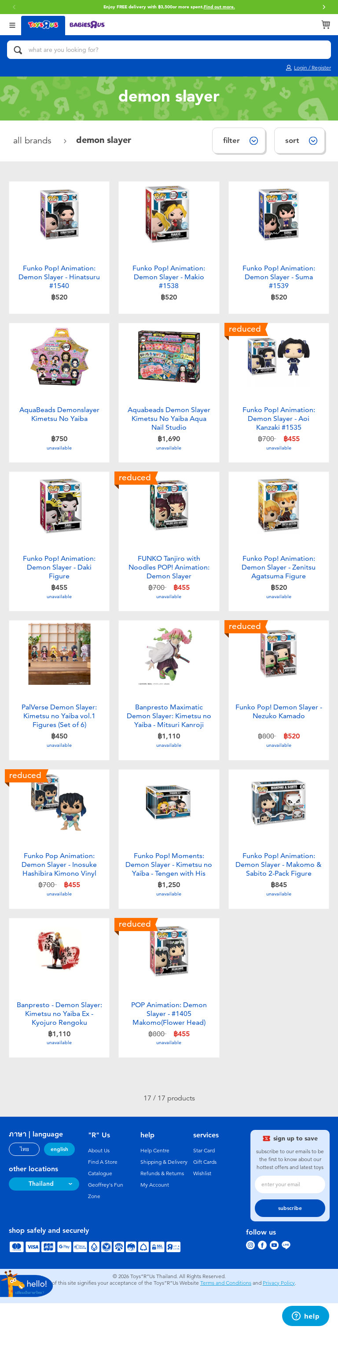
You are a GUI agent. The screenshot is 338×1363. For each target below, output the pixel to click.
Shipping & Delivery (163, 1222)
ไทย (24, 1209)
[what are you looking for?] (169, 49)
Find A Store (103, 1222)
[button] (14, 7)
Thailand (41, 1243)
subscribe (290, 1268)
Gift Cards (205, 1222)
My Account (154, 1245)
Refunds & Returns (162, 1233)
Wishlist (202, 1233)
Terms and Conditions (225, 1343)
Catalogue (100, 1233)
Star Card (204, 1210)
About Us (99, 1210)
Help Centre (154, 1210)
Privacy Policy (279, 1343)
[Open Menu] (12, 24)
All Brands (33, 140)
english (59, 1209)
